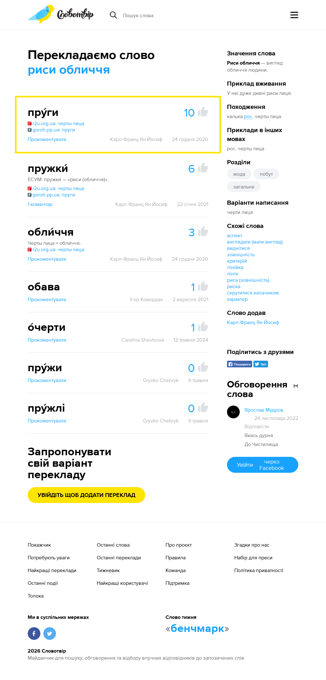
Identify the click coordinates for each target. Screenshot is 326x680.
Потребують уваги (49, 557)
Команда (176, 570)
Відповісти (256, 426)
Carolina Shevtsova (142, 340)
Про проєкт (179, 545)
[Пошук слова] (172, 15)
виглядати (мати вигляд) (255, 241)
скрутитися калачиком (253, 292)
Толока (36, 596)
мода (239, 174)
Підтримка (177, 583)
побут (266, 174)
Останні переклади (119, 557)
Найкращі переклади (52, 570)
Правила (176, 557)
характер (237, 299)
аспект (234, 235)
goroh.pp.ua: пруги (51, 129)
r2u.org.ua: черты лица (56, 123)
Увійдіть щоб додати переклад (86, 495)
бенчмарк (197, 628)
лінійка (235, 267)
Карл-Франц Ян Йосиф (253, 322)
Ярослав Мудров (263, 410)
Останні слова (113, 545)
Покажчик (39, 545)
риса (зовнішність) (248, 280)
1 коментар (40, 204)
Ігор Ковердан (146, 299)
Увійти (262, 464)
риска (233, 286)
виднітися (238, 248)
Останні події (43, 583)
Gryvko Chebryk (161, 380)
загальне (243, 186)
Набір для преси (253, 557)
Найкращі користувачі (122, 583)
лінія (232, 273)
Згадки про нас (251, 545)
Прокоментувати (47, 139)
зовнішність (241, 254)
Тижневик (108, 570)
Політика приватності (258, 570)
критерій (237, 261)
